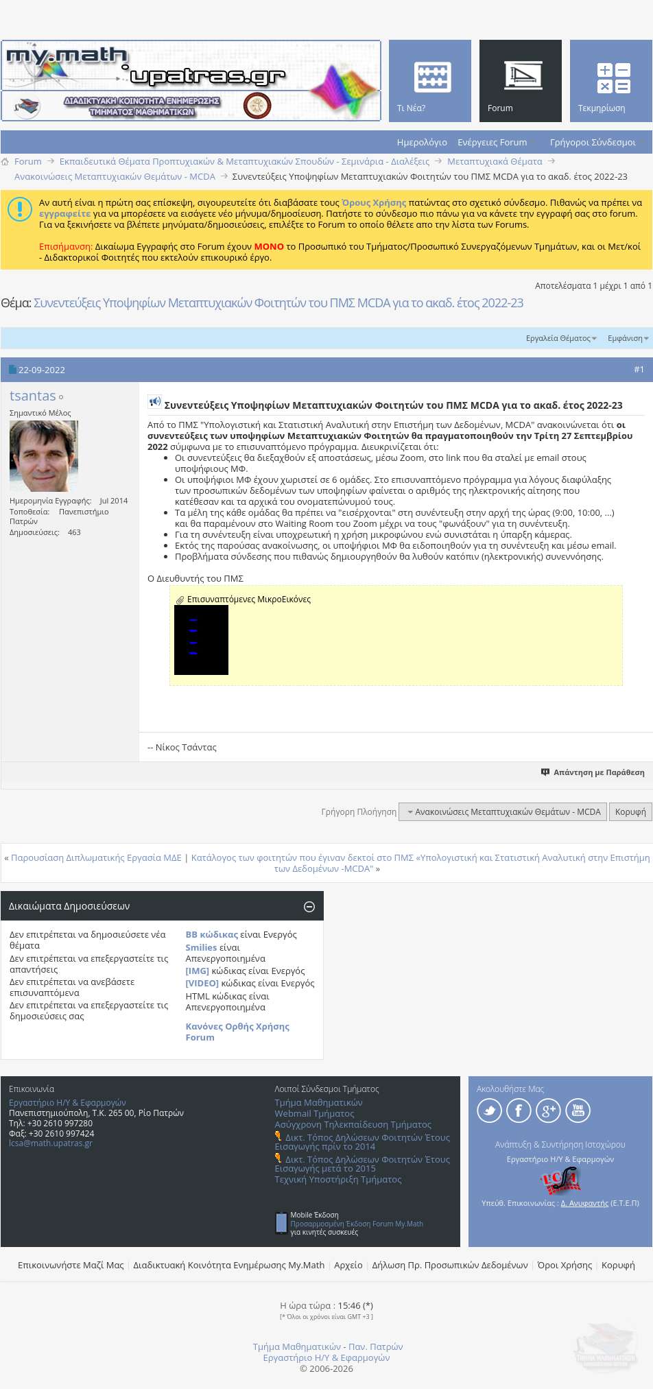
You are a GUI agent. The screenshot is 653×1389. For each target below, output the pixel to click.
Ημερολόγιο (422, 142)
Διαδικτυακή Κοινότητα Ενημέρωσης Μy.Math (229, 1265)
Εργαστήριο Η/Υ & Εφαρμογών (67, 1102)
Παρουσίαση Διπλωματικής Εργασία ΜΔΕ (96, 857)
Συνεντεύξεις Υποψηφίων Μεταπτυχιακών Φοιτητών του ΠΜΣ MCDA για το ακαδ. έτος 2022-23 (278, 302)
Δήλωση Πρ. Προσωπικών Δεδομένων (450, 1265)
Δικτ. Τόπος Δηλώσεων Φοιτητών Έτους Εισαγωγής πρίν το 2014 (362, 1141)
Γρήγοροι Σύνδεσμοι (593, 142)
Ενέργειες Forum (492, 142)
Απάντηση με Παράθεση (594, 772)
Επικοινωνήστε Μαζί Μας (71, 1265)
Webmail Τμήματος (315, 1113)
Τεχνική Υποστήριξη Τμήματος (338, 1179)
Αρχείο (348, 1265)
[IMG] (198, 970)
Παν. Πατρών (375, 1346)
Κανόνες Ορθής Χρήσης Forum (237, 1031)
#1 (639, 369)
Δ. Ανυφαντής (585, 1203)
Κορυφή (630, 812)
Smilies (201, 947)
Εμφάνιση (625, 338)
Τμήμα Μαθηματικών (319, 1102)
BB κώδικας (212, 934)
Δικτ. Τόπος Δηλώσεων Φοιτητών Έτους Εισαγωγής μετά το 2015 (362, 1163)
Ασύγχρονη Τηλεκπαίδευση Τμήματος (353, 1124)
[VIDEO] (202, 983)
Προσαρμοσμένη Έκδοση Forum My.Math (357, 1223)
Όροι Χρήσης (565, 1265)
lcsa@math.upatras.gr (51, 1143)
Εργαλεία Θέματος (558, 338)
